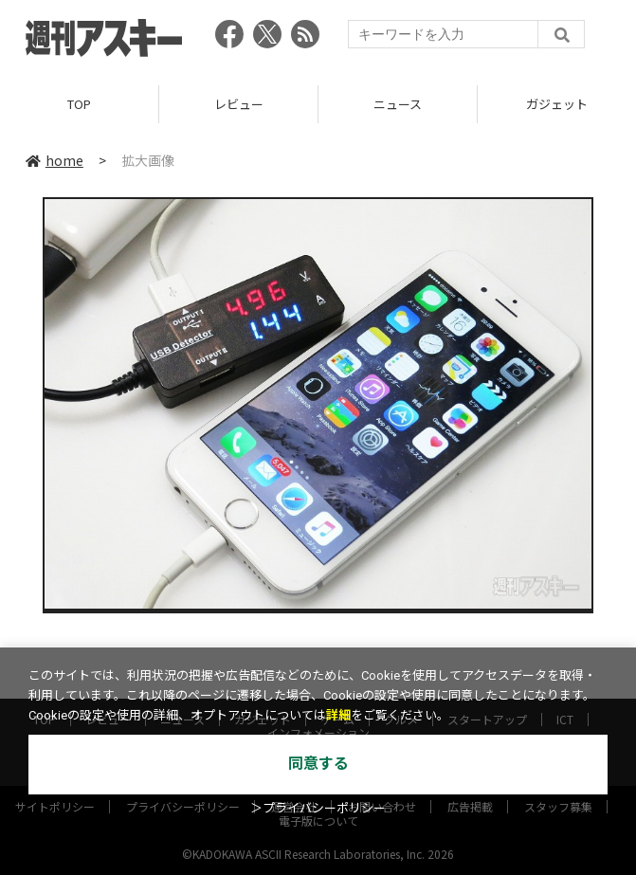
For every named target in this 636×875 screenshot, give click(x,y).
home (54, 160)
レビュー (238, 104)
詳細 (338, 715)
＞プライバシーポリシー (318, 808)
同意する (318, 764)
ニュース (397, 104)
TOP (79, 104)
